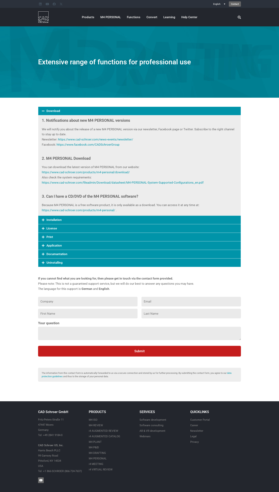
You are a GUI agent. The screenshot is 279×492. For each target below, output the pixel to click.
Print (49, 237)
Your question (48, 323)
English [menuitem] (216, 4)
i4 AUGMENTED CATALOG (104, 436)
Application (54, 245)
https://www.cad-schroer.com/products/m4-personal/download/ (86, 172)
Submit (139, 351)
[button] (139, 111)
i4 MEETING (96, 464)
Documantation (56, 254)
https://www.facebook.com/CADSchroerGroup (88, 144)
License (51, 228)
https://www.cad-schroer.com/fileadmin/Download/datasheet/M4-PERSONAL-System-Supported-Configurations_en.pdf (123, 182)
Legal (193, 436)
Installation (54, 220)
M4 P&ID (94, 447)
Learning (169, 17)
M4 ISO (93, 419)
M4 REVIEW (96, 425)
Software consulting (151, 425)
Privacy (194, 442)
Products (88, 17)
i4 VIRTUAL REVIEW (100, 469)
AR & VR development (152, 430)
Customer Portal (200, 419)
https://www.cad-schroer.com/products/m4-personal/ (78, 210)
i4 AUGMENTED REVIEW (103, 430)
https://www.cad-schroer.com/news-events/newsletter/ (95, 139)
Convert (151, 17)
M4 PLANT (95, 442)
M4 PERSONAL (110, 17)
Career (194, 425)
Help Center (189, 17)
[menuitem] (219, 4)
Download (53, 111)
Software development (153, 419)
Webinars (145, 436)
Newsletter (196, 430)
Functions (133, 17)
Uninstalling (54, 262)
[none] (219, 4)
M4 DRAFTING (97, 453)
